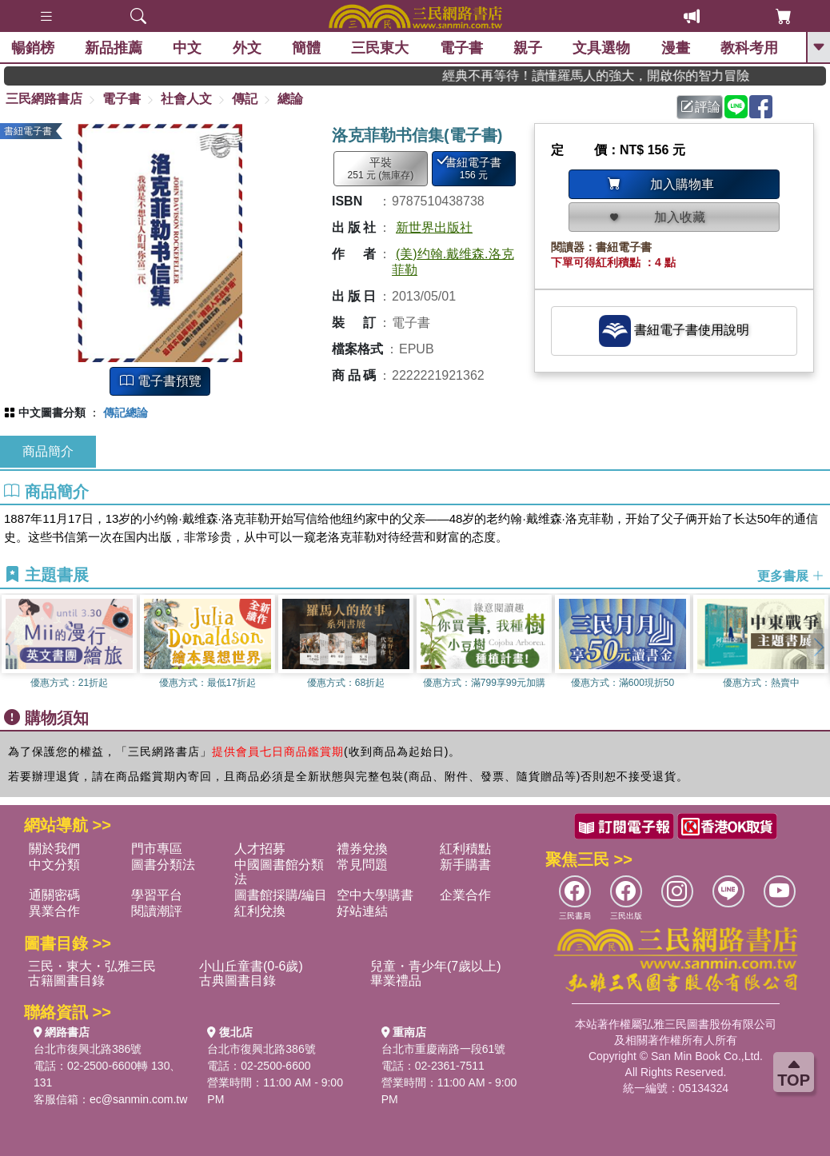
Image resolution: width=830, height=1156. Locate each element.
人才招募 (259, 848)
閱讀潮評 (156, 911)
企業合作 (465, 895)
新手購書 (465, 864)
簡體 (307, 48)
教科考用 (751, 48)
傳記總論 (125, 412)
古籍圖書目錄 (66, 980)
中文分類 (54, 864)
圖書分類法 (163, 864)
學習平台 (156, 895)
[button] (818, 646)
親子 (529, 48)
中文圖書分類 (52, 412)
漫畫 (676, 48)
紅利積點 (465, 848)
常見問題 (362, 864)
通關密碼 (54, 895)
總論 (290, 99)
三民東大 (381, 48)
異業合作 (54, 911)
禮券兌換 (362, 848)
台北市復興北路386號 (88, 1048)
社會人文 (186, 99)
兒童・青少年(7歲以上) (435, 966)
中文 (188, 48)
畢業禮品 (395, 980)
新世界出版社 (434, 227)
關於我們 (54, 848)
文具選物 (603, 48)
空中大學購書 (375, 895)
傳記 (244, 99)
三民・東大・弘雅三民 (92, 966)
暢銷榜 (33, 48)
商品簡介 (48, 451)
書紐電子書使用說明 (674, 331)
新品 (114, 48)
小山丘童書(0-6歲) (251, 966)
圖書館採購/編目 (280, 895)
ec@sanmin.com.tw (138, 1099)
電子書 (462, 48)
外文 (247, 48)
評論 (700, 107)
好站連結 (362, 911)
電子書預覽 (161, 381)
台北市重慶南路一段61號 (443, 1048)
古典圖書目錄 (237, 980)
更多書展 (790, 576)
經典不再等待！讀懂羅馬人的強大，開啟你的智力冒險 (618, 75)
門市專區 (156, 848)
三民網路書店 (44, 99)
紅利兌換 (259, 911)
